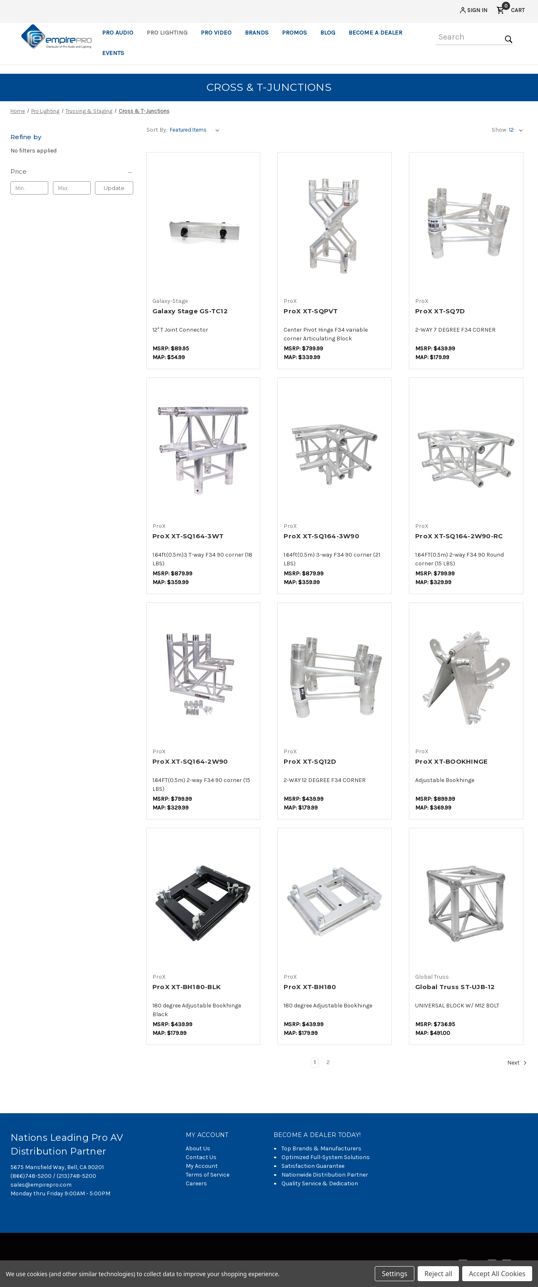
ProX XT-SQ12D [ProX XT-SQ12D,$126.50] (310, 761)
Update (114, 188)
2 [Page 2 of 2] (328, 1062)
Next (517, 1063)
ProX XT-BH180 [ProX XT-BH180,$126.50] (310, 987)
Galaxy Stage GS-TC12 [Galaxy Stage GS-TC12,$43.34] (190, 311)
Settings (394, 1273)
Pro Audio (117, 32)
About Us (198, 1148)
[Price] (71, 172)
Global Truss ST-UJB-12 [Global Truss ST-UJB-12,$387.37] (455, 987)
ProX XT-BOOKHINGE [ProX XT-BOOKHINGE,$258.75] (451, 761)
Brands (257, 32)
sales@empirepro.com (41, 1184)
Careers (196, 1183)
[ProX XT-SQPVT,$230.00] (334, 225)
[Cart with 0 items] (510, 11)
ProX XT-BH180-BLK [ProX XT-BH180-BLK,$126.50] (186, 987)
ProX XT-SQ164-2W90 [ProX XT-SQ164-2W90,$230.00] (190, 761)
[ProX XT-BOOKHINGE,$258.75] (466, 675)
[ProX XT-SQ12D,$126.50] (334, 675)
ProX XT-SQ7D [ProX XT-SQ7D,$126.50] (440, 311)
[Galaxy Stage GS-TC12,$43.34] (203, 225)
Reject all (438, 1273)
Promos (294, 32)
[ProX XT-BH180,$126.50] (334, 901)
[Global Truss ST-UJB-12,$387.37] (466, 901)
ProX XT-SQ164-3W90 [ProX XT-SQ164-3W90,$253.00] (321, 536)
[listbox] (196, 130)
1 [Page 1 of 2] (315, 1062)
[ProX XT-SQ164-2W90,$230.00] (203, 675)
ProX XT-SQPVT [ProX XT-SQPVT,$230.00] (311, 311)
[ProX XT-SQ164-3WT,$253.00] (203, 450)
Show (499, 129)
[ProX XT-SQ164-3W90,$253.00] (334, 450)
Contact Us (201, 1157)
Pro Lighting (167, 32)
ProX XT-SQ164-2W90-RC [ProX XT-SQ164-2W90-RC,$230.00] (459, 536)
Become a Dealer (375, 32)
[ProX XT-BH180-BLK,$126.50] (203, 901)
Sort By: (157, 129)
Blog (327, 32)
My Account (202, 1166)
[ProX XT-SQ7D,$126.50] (466, 225)
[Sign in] (473, 11)
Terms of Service (207, 1174)
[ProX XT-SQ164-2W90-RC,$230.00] (466, 450)
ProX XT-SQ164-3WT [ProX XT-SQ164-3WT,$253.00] (188, 536)
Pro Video (216, 32)
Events (113, 53)
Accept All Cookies (497, 1273)
